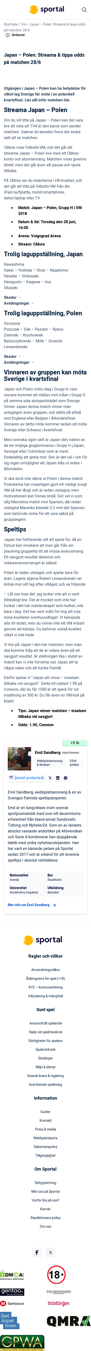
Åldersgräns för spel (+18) (45, 978)
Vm (23, 24)
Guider (45, 1112)
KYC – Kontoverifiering (46, 987)
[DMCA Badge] (22, 1275)
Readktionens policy (46, 1218)
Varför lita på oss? (45, 1200)
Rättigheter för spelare (45, 1041)
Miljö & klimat (46, 1067)
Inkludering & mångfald (45, 996)
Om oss (45, 1226)
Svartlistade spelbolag (45, 1084)
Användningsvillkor (45, 970)
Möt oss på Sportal (45, 1191)
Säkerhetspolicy (46, 1147)
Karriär (45, 1209)
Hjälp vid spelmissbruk (45, 1032)
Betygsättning (45, 1183)
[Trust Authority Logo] (22, 1292)
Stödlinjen (45, 1058)
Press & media (45, 1129)
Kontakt (46, 1120)
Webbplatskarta (45, 1138)
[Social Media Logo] (37, 1252)
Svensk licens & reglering (45, 1076)
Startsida (11, 24)
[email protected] (29, 778)
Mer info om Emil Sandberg (32, 905)
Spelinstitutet (46, 1049)
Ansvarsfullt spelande (45, 1023)
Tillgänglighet (45, 1155)
